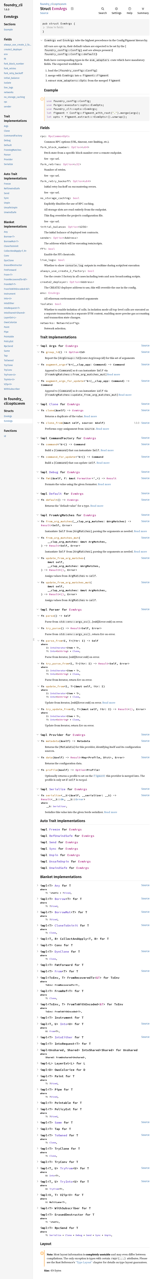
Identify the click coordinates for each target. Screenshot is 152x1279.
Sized (67, 892)
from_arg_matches (59, 521)
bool (76, 198)
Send (52, 842)
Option (76, 147)
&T (98, 978)
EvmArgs (71, 346)
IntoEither (64, 1037)
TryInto (66, 1181)
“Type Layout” (84, 1262)
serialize (53, 795)
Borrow (60, 899)
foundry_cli (46, 4)
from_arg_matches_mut (62, 537)
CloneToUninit (66, 925)
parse (50, 615)
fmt (48, 478)
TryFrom (66, 1168)
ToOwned (61, 1135)
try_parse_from (57, 663)
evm (63, 4)
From (58, 971)
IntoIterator (58, 647)
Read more (113, 374)
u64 (85, 147)
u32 (77, 164)
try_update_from (58, 709)
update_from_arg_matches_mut (68, 582)
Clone (53, 404)
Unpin (53, 855)
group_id (52, 352)
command (51, 444)
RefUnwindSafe (61, 836)
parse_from (54, 640)
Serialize (57, 789)
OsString (62, 651)
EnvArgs (54, 293)
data (49, 757)
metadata (52, 741)
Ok (62, 799)
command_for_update (60, 456)
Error (79, 799)
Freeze (54, 829)
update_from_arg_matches (65, 558)
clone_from (54, 422)
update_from (55, 686)
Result (111, 478)
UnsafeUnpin (59, 861)
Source (44, 13)
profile (51, 770)
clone (50, 410)
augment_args (56, 364)
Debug (53, 472)
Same (58, 1122)
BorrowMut (63, 912)
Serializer (59, 806)
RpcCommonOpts (59, 136)
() (62, 570)
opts (57, 4)
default (51, 499)
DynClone (62, 951)
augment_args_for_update (65, 381)
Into (52, 651)
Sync (52, 848)
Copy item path (72, 8)
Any (57, 885)
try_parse (53, 628)
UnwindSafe (58, 868)
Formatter (84, 478)
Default (55, 494)
